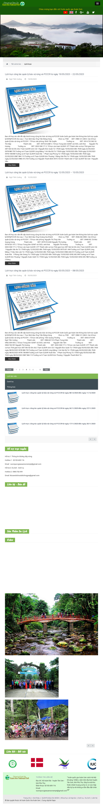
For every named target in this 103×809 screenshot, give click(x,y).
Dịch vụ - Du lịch (84, 798)
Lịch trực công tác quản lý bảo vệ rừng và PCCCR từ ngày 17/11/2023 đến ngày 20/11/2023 (58, 424)
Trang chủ (27, 798)
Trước (9, 370)
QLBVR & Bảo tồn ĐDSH (50, 798)
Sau (46, 370)
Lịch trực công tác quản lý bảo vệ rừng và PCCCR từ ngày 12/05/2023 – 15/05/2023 (44, 172)
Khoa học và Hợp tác (68, 798)
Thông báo (11, 387)
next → (95, 439)
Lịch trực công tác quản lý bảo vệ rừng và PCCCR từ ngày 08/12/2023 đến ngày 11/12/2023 (58, 393)
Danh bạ (10, 382)
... (36, 370)
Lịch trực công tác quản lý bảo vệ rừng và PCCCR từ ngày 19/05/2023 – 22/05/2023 (44, 74)
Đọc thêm (12, 165)
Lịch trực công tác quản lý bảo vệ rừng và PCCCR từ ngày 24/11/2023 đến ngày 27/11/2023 (58, 408)
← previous (91, 439)
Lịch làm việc (12, 376)
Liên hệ (94, 798)
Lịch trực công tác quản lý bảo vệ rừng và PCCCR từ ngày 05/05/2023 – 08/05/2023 (44, 270)
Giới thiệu (36, 798)
